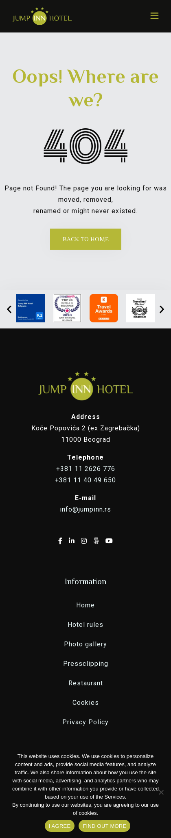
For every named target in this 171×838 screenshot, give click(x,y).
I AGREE (60, 826)
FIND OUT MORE (104, 826)
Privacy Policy (85, 722)
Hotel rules (85, 624)
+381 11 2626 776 (85, 469)
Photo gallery (85, 644)
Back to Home (86, 238)
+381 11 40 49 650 (85, 480)
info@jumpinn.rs (85, 509)
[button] (9, 309)
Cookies (85, 702)
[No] (161, 792)
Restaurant (85, 683)
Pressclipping (85, 663)
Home (85, 605)
